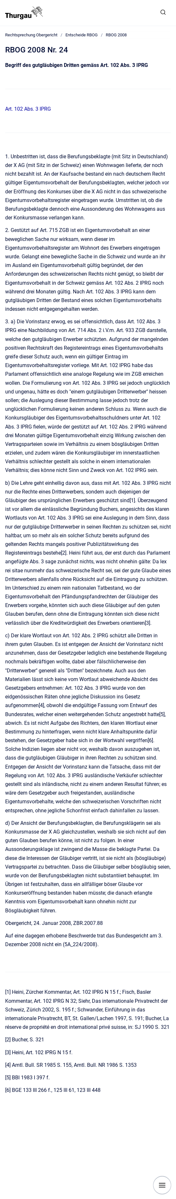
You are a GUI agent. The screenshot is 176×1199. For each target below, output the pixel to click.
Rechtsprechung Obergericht (31, 34)
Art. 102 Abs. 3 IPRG (28, 109)
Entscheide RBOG (81, 34)
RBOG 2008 (116, 34)
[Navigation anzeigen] (162, 1185)
